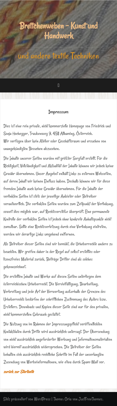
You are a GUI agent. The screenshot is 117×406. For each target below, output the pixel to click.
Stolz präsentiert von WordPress (27, 399)
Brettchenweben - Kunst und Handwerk (58, 30)
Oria (68, 399)
